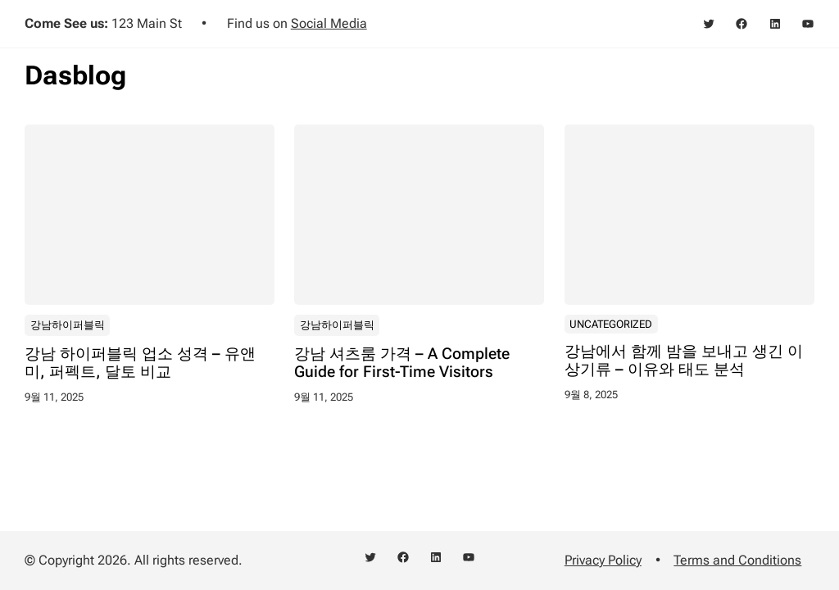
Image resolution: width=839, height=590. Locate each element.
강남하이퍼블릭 (67, 324)
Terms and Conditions (737, 560)
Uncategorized (610, 323)
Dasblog (75, 75)
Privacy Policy (603, 560)
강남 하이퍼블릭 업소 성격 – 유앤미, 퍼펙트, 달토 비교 (140, 362)
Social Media (329, 23)
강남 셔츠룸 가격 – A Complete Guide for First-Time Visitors (402, 362)
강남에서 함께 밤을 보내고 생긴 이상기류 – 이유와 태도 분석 (684, 360)
